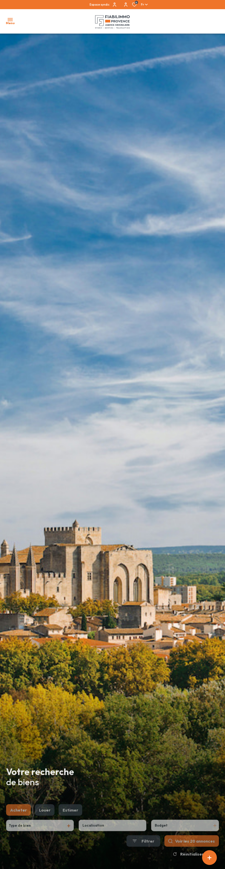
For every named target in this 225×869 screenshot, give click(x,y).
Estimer (70, 821)
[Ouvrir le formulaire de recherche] (143, 852)
